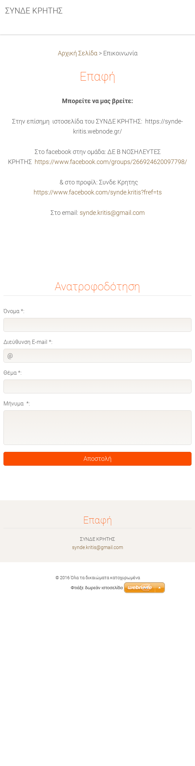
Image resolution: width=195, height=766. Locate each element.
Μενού (176, 15)
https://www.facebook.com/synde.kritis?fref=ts (98, 192)
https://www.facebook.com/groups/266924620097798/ (111, 161)
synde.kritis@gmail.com (112, 212)
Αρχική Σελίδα (77, 53)
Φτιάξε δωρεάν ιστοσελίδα (97, 587)
